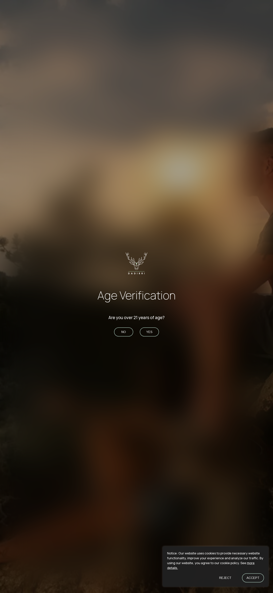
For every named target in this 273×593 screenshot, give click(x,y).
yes (149, 332)
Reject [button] (225, 578)
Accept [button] (253, 578)
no (123, 332)
